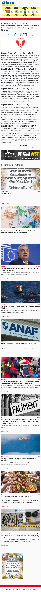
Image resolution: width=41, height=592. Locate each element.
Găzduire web (29, 589)
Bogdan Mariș (8, 23)
